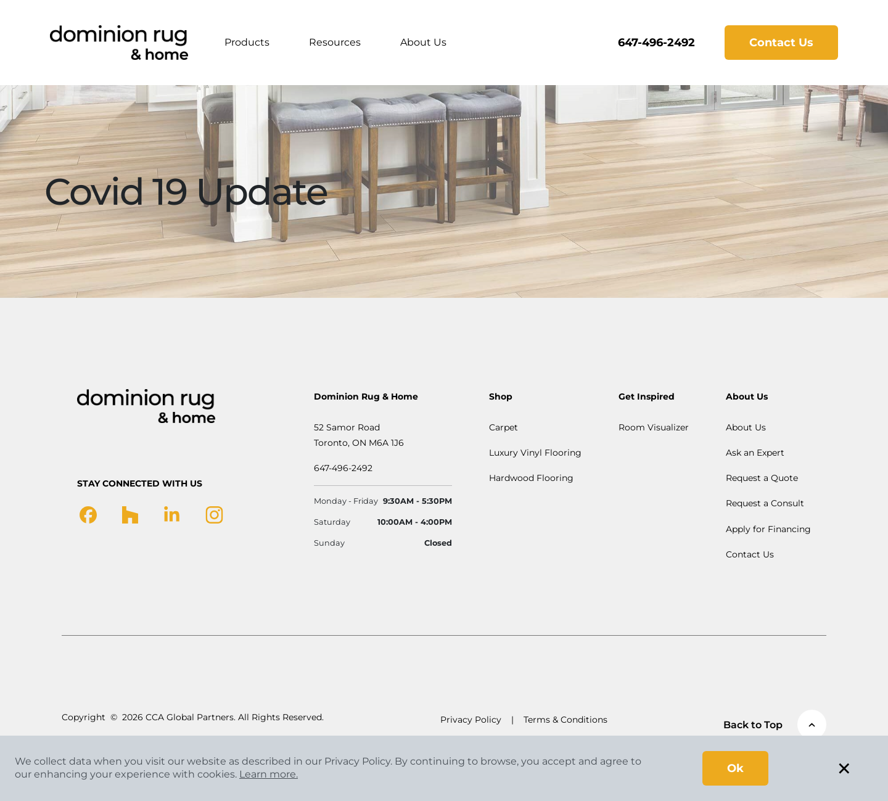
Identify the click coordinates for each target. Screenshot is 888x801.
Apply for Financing (768, 529)
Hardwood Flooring (531, 477)
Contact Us (781, 42)
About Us (746, 427)
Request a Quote (762, 477)
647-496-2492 (656, 42)
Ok (735, 768)
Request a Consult (765, 503)
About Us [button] (423, 42)
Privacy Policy (470, 719)
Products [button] (246, 42)
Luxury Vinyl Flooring (535, 452)
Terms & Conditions (565, 719)
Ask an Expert (755, 452)
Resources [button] (335, 42)
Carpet (503, 427)
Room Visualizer (654, 427)
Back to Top (774, 724)
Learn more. (268, 774)
